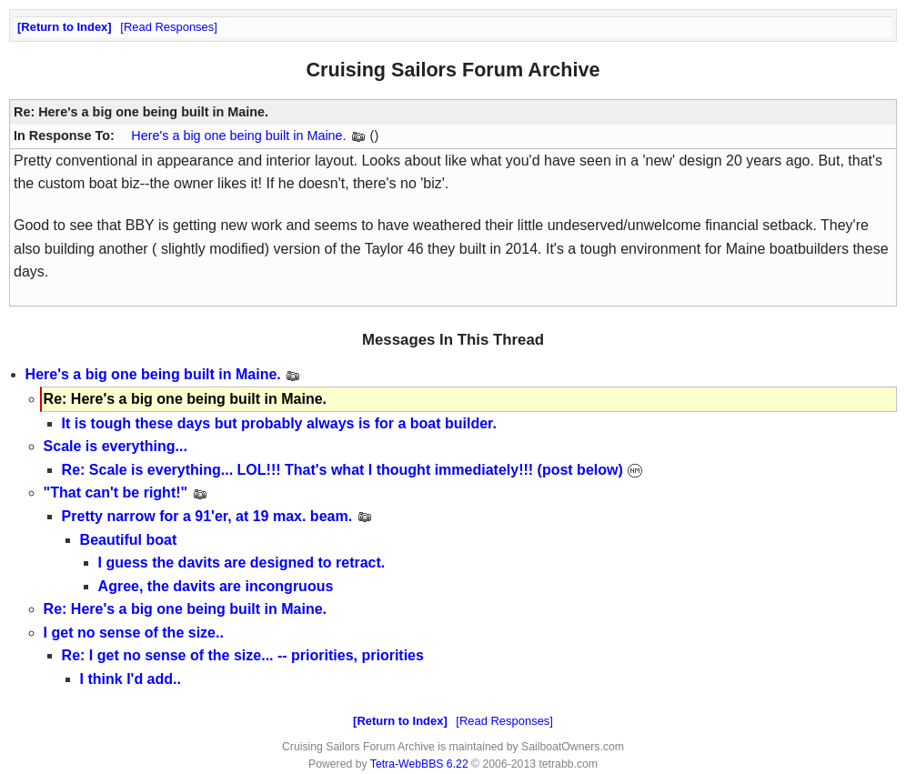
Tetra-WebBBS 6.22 (419, 764)
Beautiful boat (128, 540)
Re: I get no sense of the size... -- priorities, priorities (243, 655)
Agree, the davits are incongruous (216, 586)
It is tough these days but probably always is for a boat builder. (279, 423)
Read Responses (169, 27)
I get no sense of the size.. (134, 632)
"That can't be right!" (126, 492)
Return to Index (64, 27)
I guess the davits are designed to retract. (242, 562)
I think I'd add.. (130, 679)
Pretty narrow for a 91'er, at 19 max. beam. (217, 516)
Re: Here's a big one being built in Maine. (185, 609)
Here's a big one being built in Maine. (248, 135)
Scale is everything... (115, 446)
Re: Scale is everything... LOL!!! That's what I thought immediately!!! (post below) (353, 469)
